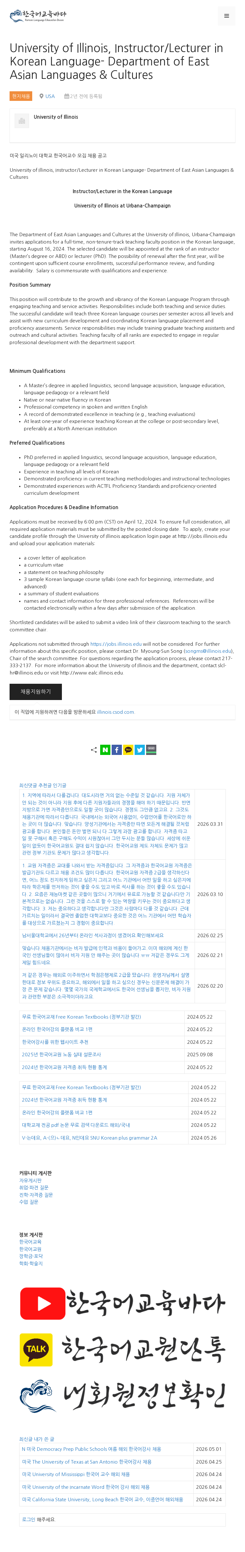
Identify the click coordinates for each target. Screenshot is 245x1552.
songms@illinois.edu (208, 651)
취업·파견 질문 (33, 1187)
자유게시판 (30, 1180)
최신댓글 (28, 785)
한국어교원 (30, 1249)
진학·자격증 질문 (36, 1195)
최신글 (26, 1439)
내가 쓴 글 (44, 1439)
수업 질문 (28, 1202)
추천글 (45, 785)
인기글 (59, 785)
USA (50, 96)
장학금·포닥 (31, 1256)
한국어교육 (30, 1241)
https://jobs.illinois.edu (116, 644)
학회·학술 (28, 1263)
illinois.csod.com (115, 712)
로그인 (28, 1519)
